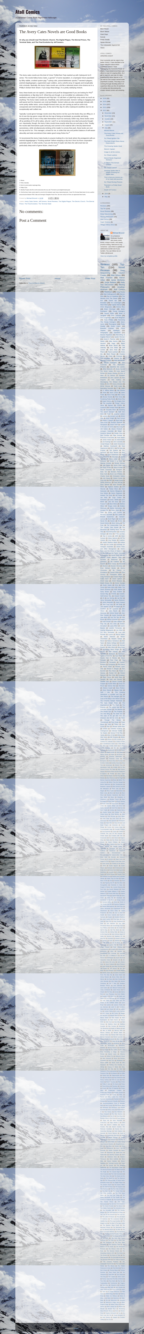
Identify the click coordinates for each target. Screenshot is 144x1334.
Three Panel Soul (114, 1272)
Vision (123, 1289)
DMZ (110, 480)
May (106, 196)
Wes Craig (119, 427)
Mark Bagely (115, 1017)
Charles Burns (121, 810)
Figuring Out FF (109, 882)
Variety (102, 735)
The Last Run (121, 1214)
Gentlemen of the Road (107, 900)
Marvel (102, 641)
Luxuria (110, 634)
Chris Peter (106, 818)
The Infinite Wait (114, 707)
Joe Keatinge (106, 442)
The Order (111, 1240)
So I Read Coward (110, 167)
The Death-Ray (110, 1178)
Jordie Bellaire (110, 282)
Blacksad (122, 564)
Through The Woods (112, 720)
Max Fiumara (112, 1026)
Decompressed (116, 852)
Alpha (112, 754)
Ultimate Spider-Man (118, 726)
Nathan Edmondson (116, 508)
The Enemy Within (119, 1184)
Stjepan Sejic (118, 690)
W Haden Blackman (114, 1291)
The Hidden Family (105, 1208)
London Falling (109, 1011)
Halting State (113, 932)
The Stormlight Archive (117, 1257)
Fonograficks (103, 885)
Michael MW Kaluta (117, 1034)
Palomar (120, 1071)
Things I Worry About (107, 225)
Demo (102, 487)
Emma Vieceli (113, 870)
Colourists (115, 825)
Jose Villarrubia (117, 985)
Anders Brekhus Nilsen (110, 542)
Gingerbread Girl (118, 908)
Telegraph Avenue (113, 1163)
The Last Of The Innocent (107, 1214)
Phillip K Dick (106, 1084)
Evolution (111, 872)
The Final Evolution (31, 204)
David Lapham (117, 579)
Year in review (107, 536)
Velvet (110, 534)
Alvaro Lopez (116, 326)
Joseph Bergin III (105, 444)
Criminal (119, 356)
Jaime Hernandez (105, 600)
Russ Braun (120, 1116)
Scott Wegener (120, 318)
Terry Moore (104, 696)
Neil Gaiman (113, 651)
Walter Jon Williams (111, 1296)
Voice (103, 1291)
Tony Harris (112, 1281)
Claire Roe (109, 823)
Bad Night (120, 778)
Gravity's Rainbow (120, 917)
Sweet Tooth (114, 424)
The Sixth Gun (117, 714)
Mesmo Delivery (105, 1032)
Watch (109, 1298)
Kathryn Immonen (112, 619)
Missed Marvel (109, 130)
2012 (105, 110)
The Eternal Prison (107, 1186)
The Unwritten (107, 403)
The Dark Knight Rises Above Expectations (114, 142)
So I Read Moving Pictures (113, 182)
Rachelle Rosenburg (106, 1099)
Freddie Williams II (112, 891)
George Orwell (121, 900)
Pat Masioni (114, 1073)
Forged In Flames (105, 887)
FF (117, 388)
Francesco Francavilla (107, 437)
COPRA (119, 405)
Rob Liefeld (118, 514)
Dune (104, 865)
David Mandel (104, 846)
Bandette (103, 559)
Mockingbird (111, 1045)
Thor (101, 532)
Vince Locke (115, 1289)
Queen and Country (115, 512)
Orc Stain (119, 1069)
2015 (105, 101)
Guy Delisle (104, 493)
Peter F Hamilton (111, 1082)
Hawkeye (108, 292)
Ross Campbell (104, 1114)
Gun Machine (111, 923)
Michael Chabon (106, 360)
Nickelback (120, 1060)
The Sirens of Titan (115, 1255)
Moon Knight (110, 418)
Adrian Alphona (112, 538)
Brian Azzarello (108, 369)
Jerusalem (117, 606)
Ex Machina (119, 872)
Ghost (115, 902)
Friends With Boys (113, 893)
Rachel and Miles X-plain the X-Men (111, 1097)
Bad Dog (117, 775)
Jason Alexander (108, 602)
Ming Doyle (121, 647)
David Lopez (118, 386)
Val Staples (104, 733)
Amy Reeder (112, 540)
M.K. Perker (105, 1013)
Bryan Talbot (105, 803)
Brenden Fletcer (114, 799)
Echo (116, 585)
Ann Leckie (109, 544)
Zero (108, 384)
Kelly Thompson (110, 994)
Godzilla (113, 594)
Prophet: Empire (118, 1092)
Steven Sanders (112, 1161)
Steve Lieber (113, 459)
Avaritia (112, 773)
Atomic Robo (109, 313)
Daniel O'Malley (112, 842)
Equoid (121, 870)
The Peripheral (107, 1242)
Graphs (110, 917)
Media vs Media (115, 1028)
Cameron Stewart (105, 433)
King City (103, 624)
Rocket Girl (113, 673)
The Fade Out (106, 1191)
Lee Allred (119, 630)
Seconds (102, 1133)
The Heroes (119, 1206)
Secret (121, 519)
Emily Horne (103, 870)
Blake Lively (103, 793)
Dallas (108, 840)
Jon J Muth (112, 983)
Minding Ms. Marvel (105, 1043)
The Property (118, 711)
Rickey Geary (111, 1109)
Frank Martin (121, 437)
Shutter (120, 521)
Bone (111, 793)
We (107, 1300)
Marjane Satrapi (116, 639)
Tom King (103, 1276)
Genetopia (119, 897)
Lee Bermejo (104, 1007)
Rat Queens (114, 450)
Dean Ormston (117, 484)
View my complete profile (108, 256)
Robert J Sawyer (108, 420)
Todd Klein (111, 1274)
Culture (116, 837)
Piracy (123, 1084)
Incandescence (104, 949)
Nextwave (112, 654)
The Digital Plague (65, 201)
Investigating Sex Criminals (108, 953)
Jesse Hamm (119, 974)
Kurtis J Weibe (114, 499)
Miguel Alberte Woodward (107, 1039)
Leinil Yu (113, 1007)
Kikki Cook (113, 996)
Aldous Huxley (104, 754)
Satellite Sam (104, 681)
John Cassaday (118, 442)
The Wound (111, 1266)
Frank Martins (118, 589)
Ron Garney (108, 1111)
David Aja (113, 300)
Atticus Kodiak (118, 467)
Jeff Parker (118, 495)
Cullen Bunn (104, 579)
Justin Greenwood (119, 444)
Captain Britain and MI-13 (114, 805)
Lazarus (105, 416)
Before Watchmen (105, 784)
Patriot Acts (105, 1075)
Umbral (105, 728)
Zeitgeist (115, 1317)
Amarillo (102, 756)
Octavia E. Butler (113, 1067)
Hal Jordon (120, 927)
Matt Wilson (116, 275)
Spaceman (110, 1152)
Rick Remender (119, 360)
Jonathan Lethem (119, 414)
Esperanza (103, 872)
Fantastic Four (106, 876)
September (109, 122)
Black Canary (112, 564)
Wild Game (103, 737)
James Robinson (119, 600)
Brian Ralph (111, 801)
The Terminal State (44, 204)
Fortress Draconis (118, 887)
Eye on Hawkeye (112, 296)
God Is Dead (119, 912)
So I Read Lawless (110, 155)
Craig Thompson (105, 577)
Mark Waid (104, 305)
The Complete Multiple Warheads (111, 701)
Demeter (113, 857)
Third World (116, 1268)
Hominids (110, 938)
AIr (115, 748)
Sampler (103, 679)
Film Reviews (105, 358)
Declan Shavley (112, 373)
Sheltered (113, 1139)
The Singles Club (119, 401)
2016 (105, 98)
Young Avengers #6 (119, 1315)
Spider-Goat (119, 1152)
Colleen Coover (117, 478)
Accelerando (111, 750)
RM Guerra (121, 664)
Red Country (109, 1105)
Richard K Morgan (113, 669)
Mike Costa (120, 1039)
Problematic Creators (114, 1090)
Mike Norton (113, 341)
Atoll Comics (27, 11)
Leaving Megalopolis (106, 630)
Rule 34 (112, 1116)
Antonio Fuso (119, 765)
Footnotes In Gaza (116, 885)
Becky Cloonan (105, 386)
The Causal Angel (114, 1171)
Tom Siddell (111, 1276)
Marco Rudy (111, 395)
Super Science (105, 222)
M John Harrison (120, 1011)
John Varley (114, 981)
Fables (102, 874)
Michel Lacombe (118, 1037)
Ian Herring (110, 598)
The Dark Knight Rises (109, 703)
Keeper (122, 619)
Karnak (117, 992)
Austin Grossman (106, 469)
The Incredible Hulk (108, 1210)
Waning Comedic (105, 463)
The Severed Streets (113, 1251)
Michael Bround (118, 233)
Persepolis (112, 662)
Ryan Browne (121, 1118)
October (108, 119)
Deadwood (112, 850)
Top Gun (120, 1281)
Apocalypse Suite (105, 767)
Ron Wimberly (118, 1111)
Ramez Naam (107, 666)
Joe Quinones (113, 609)
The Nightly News (105, 1236)
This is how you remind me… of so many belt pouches (114, 178)
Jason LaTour (114, 392)
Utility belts (110, 1287)
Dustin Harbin (107, 585)
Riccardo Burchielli (106, 514)
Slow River (109, 1146)
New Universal (107, 1058)
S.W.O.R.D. (103, 1122)
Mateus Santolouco (113, 641)
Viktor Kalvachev (105, 1289)
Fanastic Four (121, 874)
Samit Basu (118, 677)
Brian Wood (113, 345)
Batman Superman (105, 780)
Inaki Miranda (117, 947)
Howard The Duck (106, 495)
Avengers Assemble (107, 431)
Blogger (76, 1328)
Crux (110, 837)
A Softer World (113, 745)
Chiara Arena (104, 814)
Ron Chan (112, 675)
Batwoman (114, 559)
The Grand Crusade (108, 1206)
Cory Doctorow (106, 831)
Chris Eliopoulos (106, 307)
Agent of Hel (110, 752)
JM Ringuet (110, 957)
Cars (121, 808)
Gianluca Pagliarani (119, 904)
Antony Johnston (117, 384)
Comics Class (118, 827)
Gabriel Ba (118, 358)
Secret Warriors (112, 1133)
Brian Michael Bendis (108, 568)
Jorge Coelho (117, 497)
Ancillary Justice (104, 763)
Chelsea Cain (118, 812)
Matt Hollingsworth (109, 294)
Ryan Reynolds (117, 1120)
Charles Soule (105, 476)
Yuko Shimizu (106, 1317)
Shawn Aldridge (113, 1137)
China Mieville (115, 814)
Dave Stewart (104, 484)
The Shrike (120, 1253)
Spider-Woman (120, 337)
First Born (120, 882)
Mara (121, 1015)
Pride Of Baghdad (114, 1088)
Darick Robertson (105, 482)
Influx (111, 951)
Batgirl (120, 431)
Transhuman (113, 1283)
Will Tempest (114, 737)
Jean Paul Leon (108, 604)
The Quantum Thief (114, 1244)
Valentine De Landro (117, 367)
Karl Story (109, 992)
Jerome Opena (106, 972)
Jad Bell (119, 598)
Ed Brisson (111, 375)
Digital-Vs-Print (104, 861)
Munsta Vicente (107, 397)
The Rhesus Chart (113, 1248)
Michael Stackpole (105, 1037)
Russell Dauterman (107, 517)
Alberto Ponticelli (116, 429)
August (107, 125)
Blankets (105, 566)
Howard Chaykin (119, 596)
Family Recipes (110, 874)
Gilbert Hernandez (105, 908)
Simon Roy (121, 399)
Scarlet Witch (112, 684)
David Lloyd (104, 581)
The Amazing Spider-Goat (113, 146)
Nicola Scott (115, 1062)
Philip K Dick (121, 1082)
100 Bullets (104, 429)
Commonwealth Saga (106, 829)
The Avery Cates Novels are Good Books (113, 134)
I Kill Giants (106, 942)
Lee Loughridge (105, 318)
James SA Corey (110, 962)
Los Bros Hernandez (107, 632)
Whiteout (120, 735)
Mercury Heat (118, 1030)
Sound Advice (104, 523)
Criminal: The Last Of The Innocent (111, 833)
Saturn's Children (112, 1124)
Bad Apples (109, 775)
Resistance (114, 1107)
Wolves (121, 1306)
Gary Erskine (117, 591)
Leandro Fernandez (115, 628)
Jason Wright (105, 966)
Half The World (114, 930)
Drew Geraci (106, 863)
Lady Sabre (106, 1000)
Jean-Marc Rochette (117, 966)
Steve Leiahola (114, 1159)
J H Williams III (112, 955)
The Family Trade (118, 1191)
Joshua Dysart (114, 613)
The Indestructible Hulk (114, 525)
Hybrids (117, 940)
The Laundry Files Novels (109, 527)
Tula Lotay (105, 1285)
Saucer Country (117, 681)
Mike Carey (121, 395)
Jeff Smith (119, 604)
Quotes (114, 1094)
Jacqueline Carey (105, 960)
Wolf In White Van (112, 1306)
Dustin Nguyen (113, 865)
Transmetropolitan (111, 532)
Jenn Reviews (110, 970)
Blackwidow (119, 790)
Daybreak (103, 848)
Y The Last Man (120, 534)
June (106, 193)
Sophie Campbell (113, 1150)
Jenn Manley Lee (105, 606)
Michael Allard (118, 1032)
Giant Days (120, 906)
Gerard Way (104, 594)
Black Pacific (110, 790)
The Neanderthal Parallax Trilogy (114, 1234)
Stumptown (103, 424)
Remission (105, 1107)
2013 (105, 107)
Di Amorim (110, 859)
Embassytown (119, 868)
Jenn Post (113, 350)
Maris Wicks (113, 504)
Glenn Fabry (114, 910)
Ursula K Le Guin (116, 461)
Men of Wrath (107, 1030)
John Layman (114, 377)
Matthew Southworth (110, 446)
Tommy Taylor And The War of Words (112, 1278)
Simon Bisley (111, 1142)
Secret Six (103, 521)
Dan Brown (115, 840)
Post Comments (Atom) (36, 283)
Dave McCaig (118, 482)
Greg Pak (108, 921)
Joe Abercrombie (119, 440)
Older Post (90, 278)
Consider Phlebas (120, 829)
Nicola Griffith (104, 1062)
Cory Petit (103, 480)
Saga (113, 343)
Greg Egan (116, 919)
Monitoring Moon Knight (111, 649)
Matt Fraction (106, 278)
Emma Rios (120, 307)
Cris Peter (114, 347)
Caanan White (114, 572)
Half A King (103, 930)
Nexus (115, 1058)
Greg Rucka (120, 292)
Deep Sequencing (106, 214)
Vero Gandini (119, 1287)
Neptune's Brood (120, 1056)
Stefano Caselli (107, 688)
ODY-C (112, 448)
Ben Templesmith (118, 784)
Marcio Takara (104, 1017)
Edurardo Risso (111, 410)
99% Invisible (118, 739)
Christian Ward (113, 407)
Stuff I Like (105, 692)
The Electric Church (78, 201)
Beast (114, 780)
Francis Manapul (114, 889)
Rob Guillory (116, 380)
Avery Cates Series (31, 201)
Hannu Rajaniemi (116, 493)
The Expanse (119, 1186)
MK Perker (115, 1013)
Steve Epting (116, 523)
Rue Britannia (104, 1116)
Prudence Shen (104, 1094)
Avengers (119, 469)
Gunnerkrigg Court (118, 925)
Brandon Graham (107, 328)
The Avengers (115, 696)
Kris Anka (113, 624)
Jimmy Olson (115, 977)
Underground (104, 731)
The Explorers (104, 1189)
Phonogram (113, 324)
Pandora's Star (104, 1073)
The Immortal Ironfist (119, 1208)
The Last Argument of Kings (115, 1212)
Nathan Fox (110, 1056)
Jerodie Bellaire (120, 970)
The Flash (115, 705)
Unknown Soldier (117, 731)
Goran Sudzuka (111, 915)
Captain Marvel (116, 305)
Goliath (102, 915)
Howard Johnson (120, 938)
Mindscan (116, 1043)
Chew (111, 356)
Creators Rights (118, 577)
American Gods (114, 758)
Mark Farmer (114, 1019)
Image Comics (104, 947)
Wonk (116, 1311)
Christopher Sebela (119, 476)
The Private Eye (105, 711)
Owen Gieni (115, 510)
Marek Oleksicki (109, 636)
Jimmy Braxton (104, 977)
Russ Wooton (114, 452)
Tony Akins (103, 1281)
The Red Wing (105, 714)
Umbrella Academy (116, 728)
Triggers (122, 1283)
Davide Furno (117, 846)
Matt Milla (117, 1022)
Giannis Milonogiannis (108, 906)
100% (116, 536)
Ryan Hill (106, 1120)
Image (121, 945)
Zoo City (108, 1319)
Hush (111, 940)
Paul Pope (114, 660)
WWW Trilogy (109, 1293)
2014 (105, 104)
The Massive (118, 709)
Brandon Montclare (117, 566)
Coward (121, 831)
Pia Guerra (116, 1084)
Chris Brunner (111, 816)
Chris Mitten (121, 816)
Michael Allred (104, 1034)
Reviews (103, 206)
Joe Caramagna (115, 303)
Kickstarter (103, 499)
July (106, 128)
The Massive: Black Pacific (111, 1225)
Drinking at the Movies (118, 863)
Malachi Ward (114, 1015)
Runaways (121, 675)
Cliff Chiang (106, 478)
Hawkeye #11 (118, 936)
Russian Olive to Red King (107, 1118)
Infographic (104, 332)
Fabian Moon (113, 489)
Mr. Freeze (105, 1049)
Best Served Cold (118, 786)
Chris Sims (115, 818)
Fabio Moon (111, 587)
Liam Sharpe (109, 1009)
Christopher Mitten (116, 574)
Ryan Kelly (119, 420)
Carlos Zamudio (104, 808)
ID (103, 598)
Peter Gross (119, 397)
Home (58, 278)
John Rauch (113, 611)
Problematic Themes (106, 1092)
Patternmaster (115, 1075)
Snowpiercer (109, 1148)
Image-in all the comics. (112, 152)
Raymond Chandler (112, 1101)
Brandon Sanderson (112, 795)
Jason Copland (110, 964)
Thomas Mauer (114, 1270)
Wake (116, 1293)
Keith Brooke (107, 621)
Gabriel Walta (115, 895)
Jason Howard (120, 602)
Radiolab (116, 1099)
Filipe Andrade (117, 435)
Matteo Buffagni (112, 643)
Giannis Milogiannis (116, 491)
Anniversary (109, 765)
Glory (110, 912)
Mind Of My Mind (117, 1041)
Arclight (115, 767)
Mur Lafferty (114, 1049)
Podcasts (122, 1086)
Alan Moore (106, 465)
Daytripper (112, 848)
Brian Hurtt (103, 474)
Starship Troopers (114, 1154)
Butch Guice (115, 803)
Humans (104, 940)
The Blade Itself (118, 1169)
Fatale (123, 388)
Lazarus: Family (118, 1005)
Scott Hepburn (118, 1131)
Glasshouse (103, 910)
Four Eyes (103, 889)
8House (109, 739)
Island (104, 392)
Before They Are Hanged (116, 782)
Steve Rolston (120, 688)
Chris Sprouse (112, 820)
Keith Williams (118, 621)
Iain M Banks (116, 942)
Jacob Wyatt (119, 957)
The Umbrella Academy (110, 1261)
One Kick (110, 1069)
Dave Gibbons (111, 844)
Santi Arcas (104, 422)
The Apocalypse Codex (116, 1167)
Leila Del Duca (113, 502)
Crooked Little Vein (117, 835)
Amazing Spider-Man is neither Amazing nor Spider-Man (112, 172)
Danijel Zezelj (118, 480)
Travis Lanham (113, 352)
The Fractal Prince (106, 1201)
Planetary (114, 1086)
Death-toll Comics (110, 190)
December (108, 113)
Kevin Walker (121, 994)
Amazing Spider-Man (115, 756)
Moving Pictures (112, 1047)
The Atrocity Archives (106, 1169)
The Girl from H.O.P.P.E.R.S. (117, 1204)
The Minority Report (107, 1229)
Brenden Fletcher (116, 472)
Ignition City (112, 945)
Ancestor (120, 760)
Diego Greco (119, 859)
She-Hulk (115, 457)
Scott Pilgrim (112, 519)
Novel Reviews (53, 201)
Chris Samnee (116, 315)
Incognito (113, 949)
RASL (120, 1094)
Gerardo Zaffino (106, 902)
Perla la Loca (115, 1079)
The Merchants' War (119, 1227)
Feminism (116, 880)
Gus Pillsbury (104, 927)
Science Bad (111, 686)
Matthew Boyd (112, 1024)
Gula (101, 923)
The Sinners (103, 1255)
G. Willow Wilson (108, 390)
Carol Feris (115, 808)
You (119, 1313)
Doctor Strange (120, 583)
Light (117, 1009)
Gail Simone (121, 390)
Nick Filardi (118, 656)
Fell (111, 880)
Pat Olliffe (122, 1073)
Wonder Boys (112, 1308)
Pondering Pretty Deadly (108, 399)
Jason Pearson (121, 964)
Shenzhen (122, 686)
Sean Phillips (108, 320)
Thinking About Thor (116, 529)
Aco (118, 750)
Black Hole (115, 788)
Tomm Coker (121, 1276)
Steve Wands (107, 690)
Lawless (108, 1005)
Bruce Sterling (121, 801)
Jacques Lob (116, 960)
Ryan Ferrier (107, 677)
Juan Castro (103, 987)
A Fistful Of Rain (120, 741)
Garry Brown (104, 591)
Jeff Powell (103, 968)
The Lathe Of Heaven (108, 1216)
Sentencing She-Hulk (113, 1135)
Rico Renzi (112, 671)
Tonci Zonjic (114, 722)
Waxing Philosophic (107, 217)
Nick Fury (111, 1060)
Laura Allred (114, 626)
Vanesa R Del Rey (116, 733)
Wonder (102, 1308)
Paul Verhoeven (118, 1077)
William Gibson (115, 1304)
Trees (109, 724)
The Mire (117, 1229)
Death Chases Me (106, 583)
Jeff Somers (43, 201)
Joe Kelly (103, 497)
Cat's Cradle (103, 810)
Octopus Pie (104, 510)
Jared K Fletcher (109, 339)
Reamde (122, 1101)
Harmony (109, 936)
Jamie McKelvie (118, 280)
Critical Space (104, 835)
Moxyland (122, 1047)
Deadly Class (118, 433)
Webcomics (114, 1300)
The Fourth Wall (118, 1199)
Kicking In (105, 996)
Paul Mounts (108, 1077)
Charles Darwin (107, 812)
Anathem (122, 540)
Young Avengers (119, 311)
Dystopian (110, 868)
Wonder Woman (119, 463)
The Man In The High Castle (117, 1223)
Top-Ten (103, 208)
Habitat (112, 927)
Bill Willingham (104, 788)
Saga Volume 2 (114, 1122)
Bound (117, 793)
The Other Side (120, 1240)
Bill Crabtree (115, 561)
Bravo (112, 797)
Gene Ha (110, 897)
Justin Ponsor (117, 989)
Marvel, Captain (109, 149)
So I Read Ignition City (111, 138)
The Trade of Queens (119, 1259)
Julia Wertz (103, 617)
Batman (110, 405)
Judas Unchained (105, 989)
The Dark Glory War (106, 1176)
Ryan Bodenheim (113, 455)
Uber (108, 726)
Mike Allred (111, 647)
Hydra (123, 940)
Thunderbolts (104, 722)
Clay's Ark (117, 823)
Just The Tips (114, 617)
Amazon (102, 758)
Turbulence (114, 1285)
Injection (119, 951)
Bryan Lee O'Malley (116, 474)
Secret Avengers (110, 362)
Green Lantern (106, 919)
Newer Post (24, 278)
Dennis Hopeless (106, 335)
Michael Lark (114, 416)
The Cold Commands (117, 1174)
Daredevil (117, 332)
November (108, 116)
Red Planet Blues (120, 1105)
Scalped (102, 684)
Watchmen (116, 1298)
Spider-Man (103, 1154)
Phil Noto (120, 448)
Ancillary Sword (115, 763)
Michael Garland (112, 645)
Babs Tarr (103, 472)
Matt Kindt (109, 1022)
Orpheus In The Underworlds (108, 1071)
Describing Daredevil (106, 388)
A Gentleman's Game (108, 743)
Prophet (102, 450)
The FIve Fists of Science (118, 1189)
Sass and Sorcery (116, 679)
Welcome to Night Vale (112, 1302)
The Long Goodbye (115, 1221)
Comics (109, 827)
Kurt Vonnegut (121, 998)
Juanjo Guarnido (117, 615)
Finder (109, 414)
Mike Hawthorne (105, 1041)
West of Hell (111, 735)
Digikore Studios (113, 487)
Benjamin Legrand (105, 786)
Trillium (116, 724)
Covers (114, 831)
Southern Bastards (116, 422)
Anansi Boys (112, 760)
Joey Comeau (119, 979)
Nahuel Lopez (112, 1054)
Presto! (104, 1088)
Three (123, 718)
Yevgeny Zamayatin (110, 1313)
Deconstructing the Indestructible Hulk (111, 855)
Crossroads (103, 837)
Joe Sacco (110, 979)
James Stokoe (107, 440)
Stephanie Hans (112, 1156)
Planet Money (106, 1086)
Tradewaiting (103, 1283)
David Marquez (117, 581)
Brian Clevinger (110, 309)
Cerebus (112, 810)
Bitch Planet (111, 354)
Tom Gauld (120, 1274)
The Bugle (103, 1171)
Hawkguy (116, 330)
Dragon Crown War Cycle (118, 861)
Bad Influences (111, 778)
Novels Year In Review (108, 658)
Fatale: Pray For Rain (113, 878)
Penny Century (104, 1079)
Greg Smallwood (118, 921)
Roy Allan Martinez (117, 1114)
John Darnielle (104, 981)
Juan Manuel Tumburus (116, 987)
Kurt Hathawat (110, 998)
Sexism (112, 521)
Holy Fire (102, 938)
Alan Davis (120, 752)
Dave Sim (120, 844)
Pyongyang (111, 664)
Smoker (117, 1146)
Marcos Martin (120, 634)
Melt (123, 1028)
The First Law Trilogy (113, 1195)
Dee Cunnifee (104, 435)
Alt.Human (120, 754)
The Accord (109, 1165)
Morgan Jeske (112, 506)
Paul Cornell (121, 418)
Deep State (103, 857)
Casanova (103, 407)
